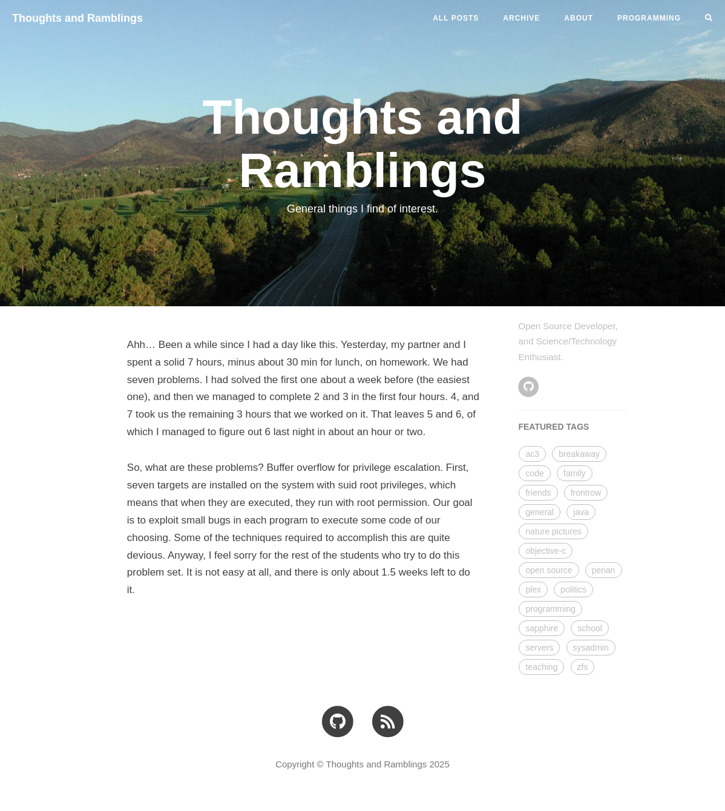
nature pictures (553, 531)
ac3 (532, 454)
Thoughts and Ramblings (77, 18)
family (574, 473)
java (581, 512)
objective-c (545, 551)
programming (550, 609)
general (539, 512)
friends (538, 492)
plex (533, 589)
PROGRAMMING (649, 18)
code (534, 473)
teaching (541, 667)
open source (548, 570)
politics (573, 589)
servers (539, 647)
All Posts (456, 18)
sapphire (541, 628)
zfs (582, 667)
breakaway (579, 454)
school (589, 628)
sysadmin (591, 647)
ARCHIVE (521, 18)
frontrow (586, 492)
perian (603, 570)
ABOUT (578, 18)
